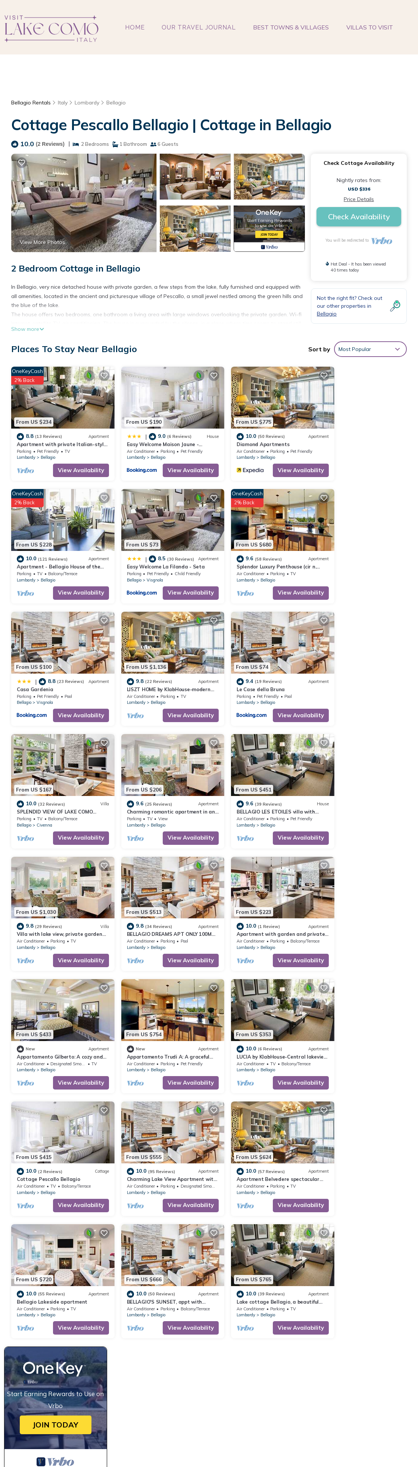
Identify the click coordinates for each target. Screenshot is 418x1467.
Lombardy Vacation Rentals (55, 1315)
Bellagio (116, 102)
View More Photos (42, 242)
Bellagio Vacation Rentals (53, 1303)
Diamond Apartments (244, 439)
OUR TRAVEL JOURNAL (199, 27)
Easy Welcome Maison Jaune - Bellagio (267, 1315)
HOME (136, 27)
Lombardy (87, 102)
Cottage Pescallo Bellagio (249, 906)
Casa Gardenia (236, 555)
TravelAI (322, 1442)
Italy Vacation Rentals (48, 1327)
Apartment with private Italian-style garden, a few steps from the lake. (305, 1303)
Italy (63, 102)
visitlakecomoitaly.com (173, 1442)
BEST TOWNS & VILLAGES (291, 27)
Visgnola (45, 568)
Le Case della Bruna (41, 672)
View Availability (72, 464)
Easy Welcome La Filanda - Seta (56, 555)
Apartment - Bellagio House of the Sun (266, 1339)
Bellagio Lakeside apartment (153, 1023)
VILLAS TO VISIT (369, 27)
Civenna (145, 685)
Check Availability (359, 216)
